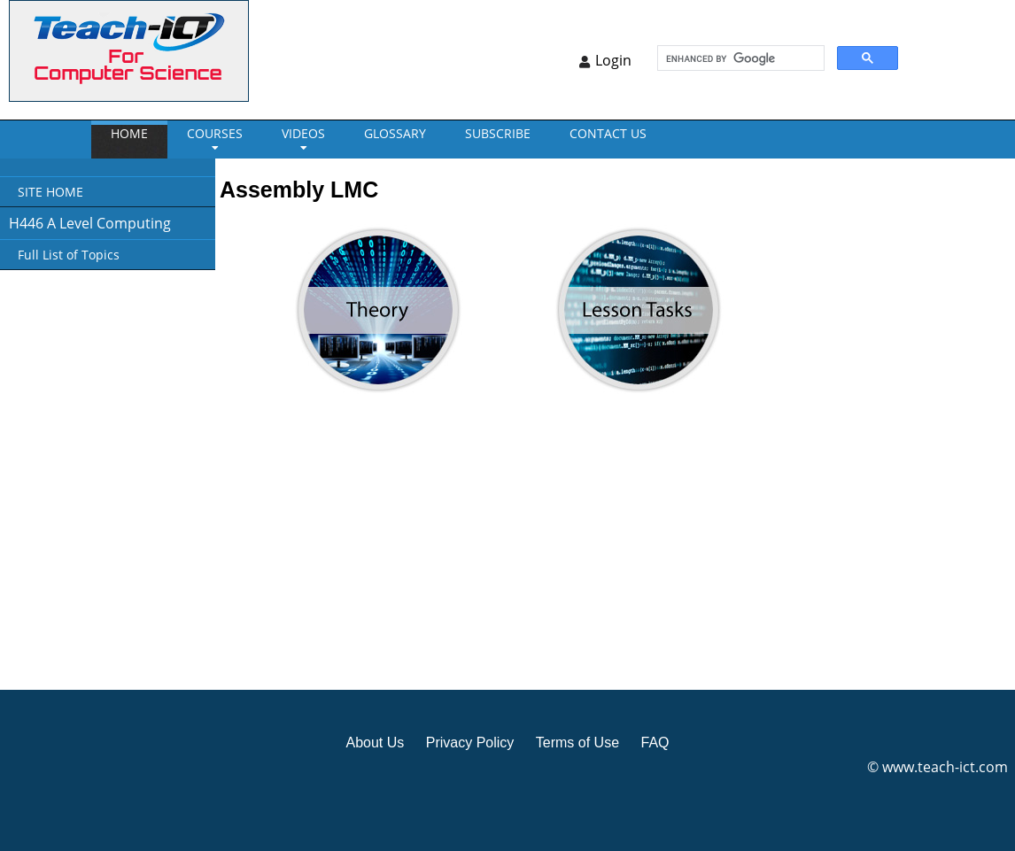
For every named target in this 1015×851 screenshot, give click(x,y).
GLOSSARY (395, 133)
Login (613, 60)
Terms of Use (577, 742)
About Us (374, 742)
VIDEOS (303, 133)
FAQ (654, 742)
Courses (215, 133)
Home (129, 133)
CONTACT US (608, 133)
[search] (739, 58)
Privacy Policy (470, 742)
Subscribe (498, 133)
